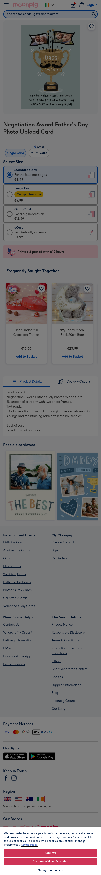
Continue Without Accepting (50, 861)
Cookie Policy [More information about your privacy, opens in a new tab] (29, 844)
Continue (50, 852)
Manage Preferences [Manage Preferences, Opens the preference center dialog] (50, 870)
